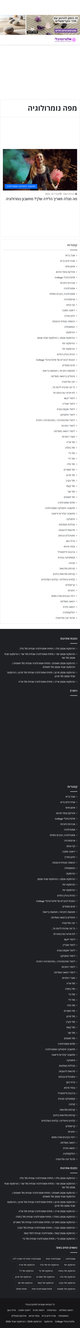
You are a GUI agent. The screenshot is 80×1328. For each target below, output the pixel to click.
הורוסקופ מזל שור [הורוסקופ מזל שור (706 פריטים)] (25, 1283)
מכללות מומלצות (67, 524)
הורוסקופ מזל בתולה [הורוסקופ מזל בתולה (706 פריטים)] (66, 1271)
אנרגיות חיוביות (67, 283)
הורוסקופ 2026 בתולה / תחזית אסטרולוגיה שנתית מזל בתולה (45, 1216)
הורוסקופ (70, 332)
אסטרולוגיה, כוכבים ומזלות (62, 293)
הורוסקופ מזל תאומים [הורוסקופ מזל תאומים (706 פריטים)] (66, 1289)
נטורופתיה (51, 1310)
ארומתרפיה (69, 299)
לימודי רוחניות (68, 425)
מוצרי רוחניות (68, 436)
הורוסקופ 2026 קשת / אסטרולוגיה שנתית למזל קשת (49, 1233)
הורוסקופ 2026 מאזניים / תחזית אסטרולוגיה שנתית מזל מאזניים (44, 1222)
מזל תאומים (69, 497)
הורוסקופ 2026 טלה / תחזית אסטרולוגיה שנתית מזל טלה (47, 648)
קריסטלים (70, 585)
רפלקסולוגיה (69, 612)
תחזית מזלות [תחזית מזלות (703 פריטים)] (21, 1289)
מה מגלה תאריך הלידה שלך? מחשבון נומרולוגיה (41, 199)
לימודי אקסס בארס (66, 409)
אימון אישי (70, 266)
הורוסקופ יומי (68, 343)
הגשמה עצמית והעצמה (63, 321)
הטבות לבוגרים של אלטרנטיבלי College (55, 359)
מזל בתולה (70, 447)
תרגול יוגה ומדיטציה (65, 618)
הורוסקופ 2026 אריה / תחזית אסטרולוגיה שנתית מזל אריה (46, 681)
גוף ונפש (70, 304)
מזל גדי (71, 453)
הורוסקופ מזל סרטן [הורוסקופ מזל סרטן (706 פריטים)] (23, 1277)
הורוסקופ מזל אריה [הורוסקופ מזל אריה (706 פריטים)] (27, 1265)
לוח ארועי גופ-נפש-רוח (64, 392)
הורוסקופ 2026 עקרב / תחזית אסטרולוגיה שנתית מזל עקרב (46, 1227)
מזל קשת (70, 486)
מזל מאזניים (69, 469)
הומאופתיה (69, 326)
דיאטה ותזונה (68, 310)
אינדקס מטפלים (18, 1316)
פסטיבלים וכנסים (66, 535)
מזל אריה (70, 442)
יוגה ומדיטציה (68, 381)
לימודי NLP (69, 398)
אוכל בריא (70, 255)
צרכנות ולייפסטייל (66, 552)
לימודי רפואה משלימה (64, 431)
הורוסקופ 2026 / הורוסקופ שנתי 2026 (56, 337)
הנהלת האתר (68, 194)
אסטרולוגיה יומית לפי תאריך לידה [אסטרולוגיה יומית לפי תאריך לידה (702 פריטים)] (27, 1259)
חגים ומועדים (68, 365)
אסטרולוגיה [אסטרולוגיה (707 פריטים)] (70, 1259)
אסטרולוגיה (69, 288)
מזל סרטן (70, 475)
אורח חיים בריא (67, 261)
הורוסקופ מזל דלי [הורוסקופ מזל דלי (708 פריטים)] (26, 1271)
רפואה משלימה (67, 601)
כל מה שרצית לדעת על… (63, 387)
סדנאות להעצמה (67, 530)
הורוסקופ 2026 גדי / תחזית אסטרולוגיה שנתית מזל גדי (48, 1238)
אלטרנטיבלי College (65, 277)
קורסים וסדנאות (67, 568)
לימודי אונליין (69, 403)
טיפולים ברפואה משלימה (63, 376)
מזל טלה (71, 464)
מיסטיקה (70, 519)
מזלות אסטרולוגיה (66, 502)
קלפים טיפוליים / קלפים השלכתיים (58, 579)
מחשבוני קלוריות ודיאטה (63, 513)
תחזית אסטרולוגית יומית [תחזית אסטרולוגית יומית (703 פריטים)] (42, 1289)
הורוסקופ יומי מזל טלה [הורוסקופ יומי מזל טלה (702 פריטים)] (49, 1265)
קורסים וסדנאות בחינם (64, 574)
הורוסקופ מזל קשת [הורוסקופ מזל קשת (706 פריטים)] (46, 1283)
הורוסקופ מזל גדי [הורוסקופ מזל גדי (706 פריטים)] (46, 1271)
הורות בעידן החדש (66, 354)
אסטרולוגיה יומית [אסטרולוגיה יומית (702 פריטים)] (53, 1259)
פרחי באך (70, 541)
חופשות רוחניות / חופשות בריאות (59, 370)
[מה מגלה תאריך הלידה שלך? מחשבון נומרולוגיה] (40, 169)
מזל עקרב (70, 480)
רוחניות (71, 590)
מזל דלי (71, 458)
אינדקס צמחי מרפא (65, 272)
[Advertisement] (40, 739)
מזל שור (71, 491)
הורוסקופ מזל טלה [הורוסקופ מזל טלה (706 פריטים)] (67, 1277)
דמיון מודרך (69, 315)
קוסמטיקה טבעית (66, 557)
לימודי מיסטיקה (67, 414)
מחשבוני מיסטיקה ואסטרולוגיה (60, 508)
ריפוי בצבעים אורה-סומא (63, 596)
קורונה (72, 563)
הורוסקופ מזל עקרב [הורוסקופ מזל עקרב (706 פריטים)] (67, 1283)
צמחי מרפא (69, 546)
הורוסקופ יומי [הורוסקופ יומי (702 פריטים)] (69, 1265)
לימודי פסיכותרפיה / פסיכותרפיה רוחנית (55, 420)
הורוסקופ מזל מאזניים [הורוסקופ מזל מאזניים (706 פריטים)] (45, 1277)
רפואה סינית (69, 607)
